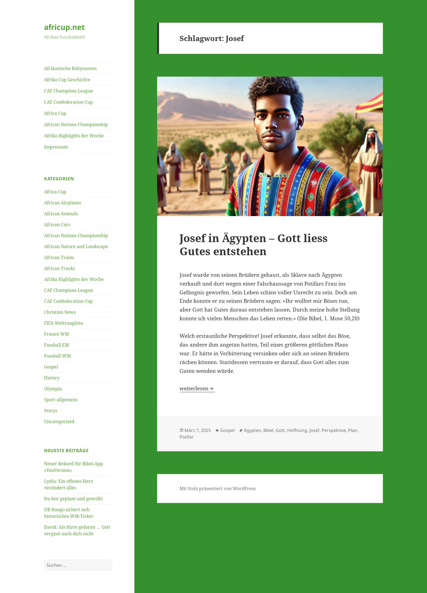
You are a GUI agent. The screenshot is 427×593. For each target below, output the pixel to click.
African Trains (59, 257)
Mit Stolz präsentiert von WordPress (218, 489)
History (52, 378)
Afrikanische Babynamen (70, 68)
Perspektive (334, 430)
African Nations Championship (76, 124)
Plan (352, 430)
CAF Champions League (68, 91)
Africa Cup (55, 113)
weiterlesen (197, 388)
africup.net (64, 27)
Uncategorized (59, 421)
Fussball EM (56, 345)
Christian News (60, 312)
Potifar (187, 437)
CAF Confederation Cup (68, 102)
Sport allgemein (60, 400)
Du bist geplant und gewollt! (73, 499)
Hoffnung (297, 430)
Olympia (53, 389)
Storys (50, 411)
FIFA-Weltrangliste (63, 323)
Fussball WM (57, 356)
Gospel (51, 367)
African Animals (61, 214)
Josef (314, 430)
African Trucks (59, 268)
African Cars (57, 225)
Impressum (56, 147)
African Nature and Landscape (76, 246)
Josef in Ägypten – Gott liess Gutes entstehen (254, 244)
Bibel (268, 430)
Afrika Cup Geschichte (67, 80)
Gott (280, 430)
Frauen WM (56, 334)
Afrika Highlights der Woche (74, 136)
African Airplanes (62, 203)
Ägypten (252, 430)
